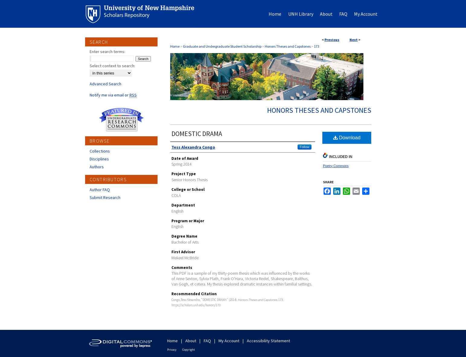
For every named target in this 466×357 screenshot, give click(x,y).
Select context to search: (112, 65)
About (190, 340)
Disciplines (99, 159)
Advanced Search (105, 84)
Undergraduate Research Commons (121, 120)
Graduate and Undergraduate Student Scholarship (222, 46)
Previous (331, 39)
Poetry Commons (336, 166)
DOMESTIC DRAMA (196, 133)
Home (175, 46)
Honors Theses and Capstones (288, 46)
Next (354, 39)
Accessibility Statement (268, 340)
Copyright (188, 350)
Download (347, 137)
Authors (97, 166)
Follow (304, 147)
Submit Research (105, 197)
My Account (229, 340)
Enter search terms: (107, 51)
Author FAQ (100, 189)
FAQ (207, 340)
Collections (100, 151)
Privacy (172, 350)
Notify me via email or (113, 95)
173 (316, 46)
